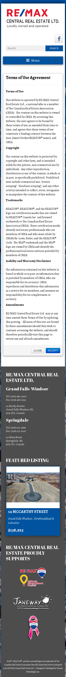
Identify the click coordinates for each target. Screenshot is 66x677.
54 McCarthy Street (28, 511)
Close (38, 350)
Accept (53, 350)
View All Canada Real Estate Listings (45, 664)
